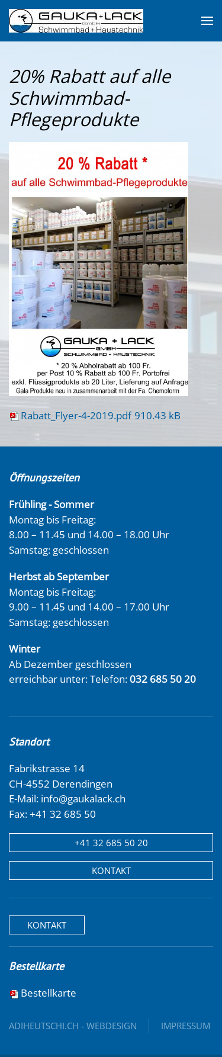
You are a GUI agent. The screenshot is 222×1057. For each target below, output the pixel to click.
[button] (207, 20)
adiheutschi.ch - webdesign (73, 1026)
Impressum (185, 1026)
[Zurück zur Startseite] (76, 20)
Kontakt (111, 870)
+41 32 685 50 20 (111, 843)
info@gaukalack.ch (83, 798)
